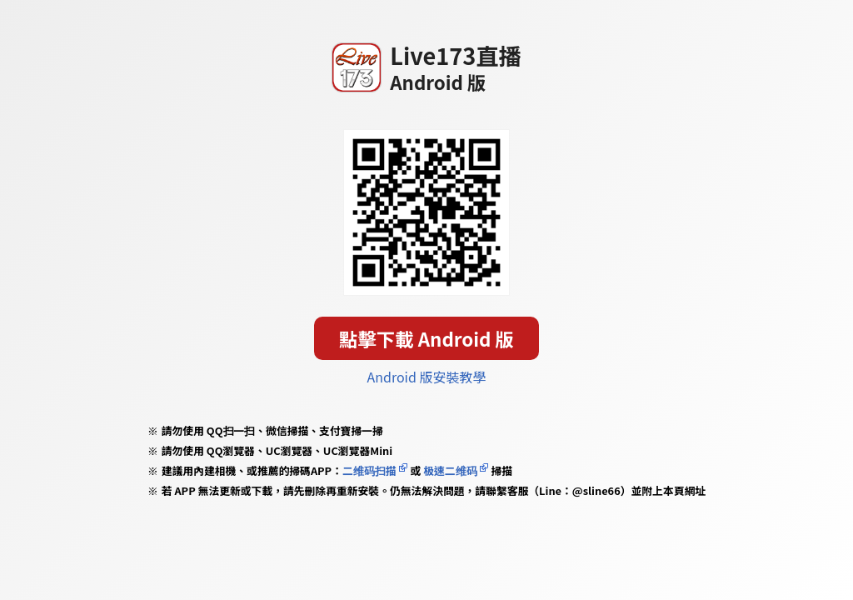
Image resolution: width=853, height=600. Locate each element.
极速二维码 (449, 470)
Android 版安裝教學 (426, 377)
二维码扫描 (369, 470)
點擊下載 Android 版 (426, 338)
